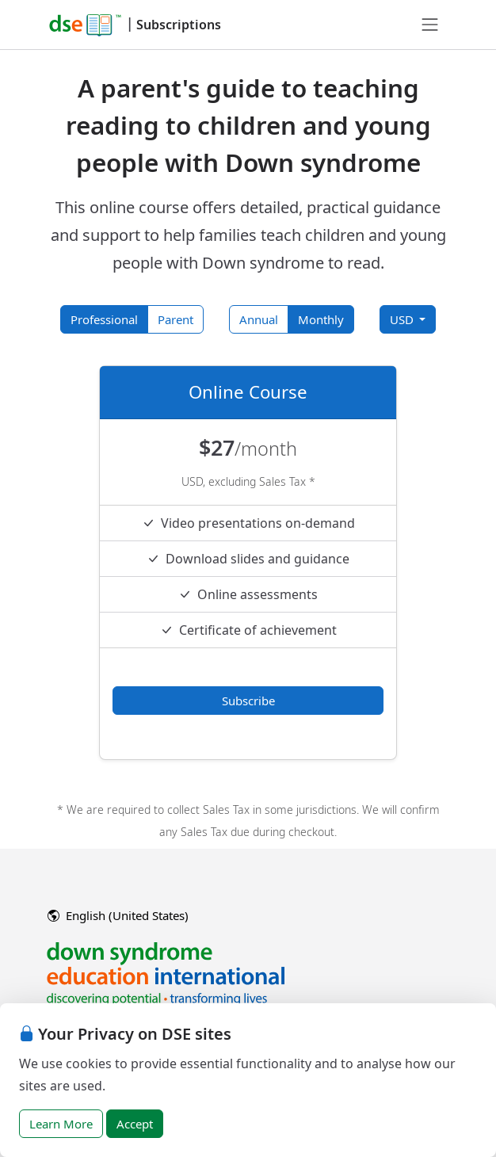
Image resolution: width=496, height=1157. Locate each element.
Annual (258, 319)
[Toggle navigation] (430, 24)
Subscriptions (178, 24)
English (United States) (118, 915)
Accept (134, 1124)
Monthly (321, 319)
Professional (104, 319)
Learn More (61, 1124)
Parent (175, 319)
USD (403, 319)
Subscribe (248, 700)
